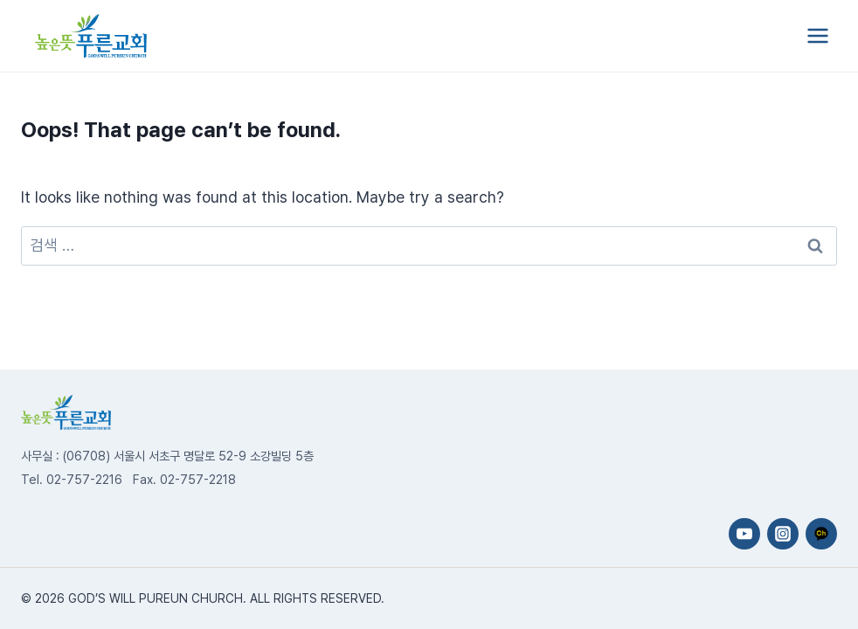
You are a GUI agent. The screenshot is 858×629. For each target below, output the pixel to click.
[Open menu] (817, 35)
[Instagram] (783, 534)
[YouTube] (744, 534)
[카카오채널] (821, 534)
